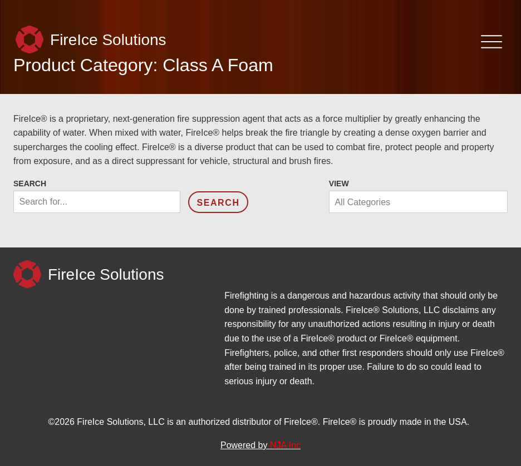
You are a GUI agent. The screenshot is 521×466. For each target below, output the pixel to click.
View (339, 183)
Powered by (260, 445)
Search (29, 183)
